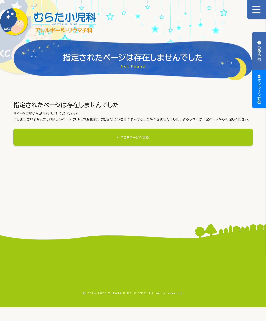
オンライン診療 (259, 91)
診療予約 (259, 53)
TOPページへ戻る (135, 137)
